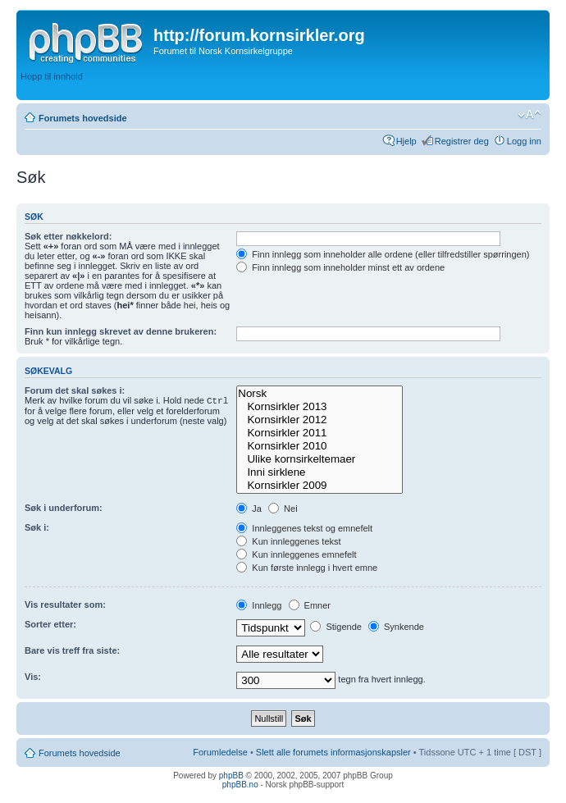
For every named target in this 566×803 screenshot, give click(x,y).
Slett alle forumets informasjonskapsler (333, 752)
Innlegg (258, 605)
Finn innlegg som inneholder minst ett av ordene (340, 267)
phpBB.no (240, 784)
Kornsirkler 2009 (319, 485)
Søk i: (37, 527)
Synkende (396, 627)
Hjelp (406, 141)
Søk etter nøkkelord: (68, 236)
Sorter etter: (50, 624)
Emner (310, 605)
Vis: (33, 677)
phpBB (231, 775)
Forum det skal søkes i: (75, 390)
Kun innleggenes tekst (288, 541)
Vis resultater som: (65, 604)
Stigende (335, 627)
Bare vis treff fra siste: (72, 650)
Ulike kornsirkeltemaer (319, 459)
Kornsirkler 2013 (319, 406)
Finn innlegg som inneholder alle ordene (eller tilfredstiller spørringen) (382, 254)
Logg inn (524, 141)
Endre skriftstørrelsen (529, 114)
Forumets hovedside (83, 118)
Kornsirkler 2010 (319, 446)
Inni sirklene (319, 472)
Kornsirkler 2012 (319, 420)
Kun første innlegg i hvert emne (306, 568)
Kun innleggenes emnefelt (296, 554)
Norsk (319, 393)
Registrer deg (462, 141)
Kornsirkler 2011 (319, 433)
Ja (249, 508)
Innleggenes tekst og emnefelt (304, 528)
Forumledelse (220, 752)
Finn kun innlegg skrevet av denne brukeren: (121, 331)
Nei (283, 508)
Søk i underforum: (64, 508)
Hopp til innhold (52, 76)
